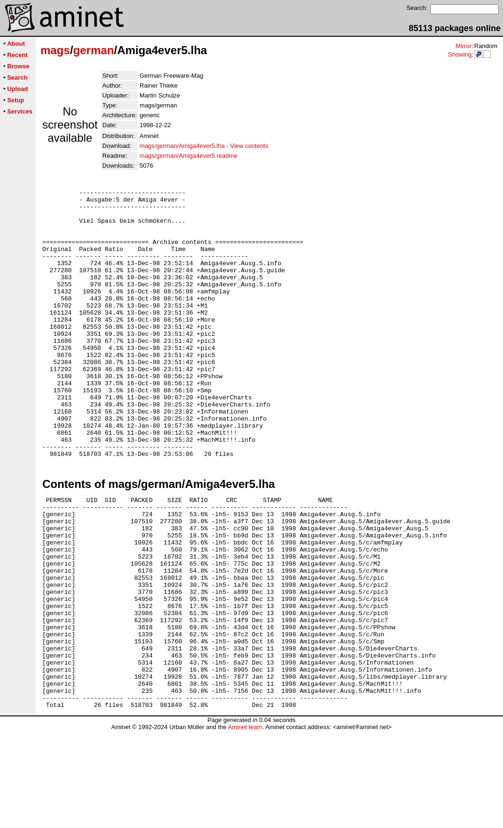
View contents (249, 145)
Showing (459, 54)
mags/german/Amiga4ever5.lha (182, 145)
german (93, 50)
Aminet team (245, 824)
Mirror (463, 45)
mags (55, 50)
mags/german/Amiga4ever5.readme (188, 155)
